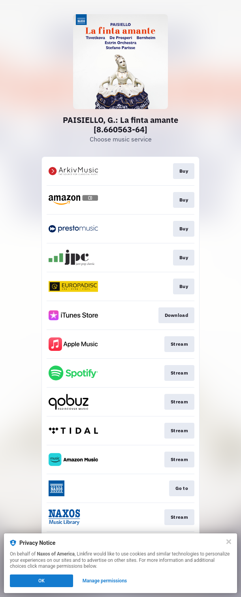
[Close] (228, 541)
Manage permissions (105, 581)
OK (41, 581)
